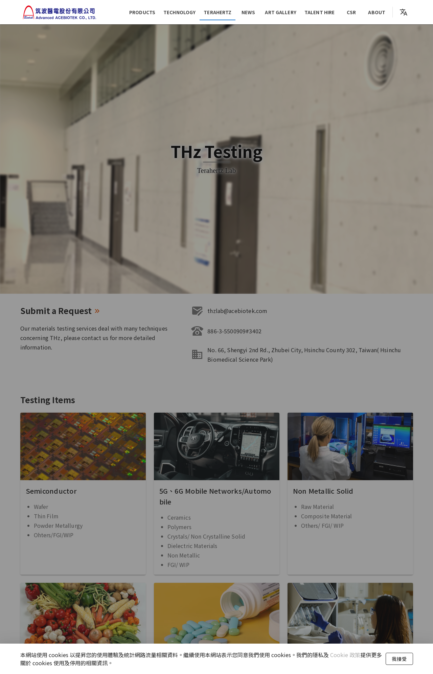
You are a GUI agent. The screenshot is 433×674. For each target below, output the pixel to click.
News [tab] (248, 12)
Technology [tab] (179, 12)
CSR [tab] (351, 12)
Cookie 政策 (344, 655)
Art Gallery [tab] (280, 12)
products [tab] (142, 12)
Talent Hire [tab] (319, 12)
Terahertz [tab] (218, 12)
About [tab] (377, 12)
